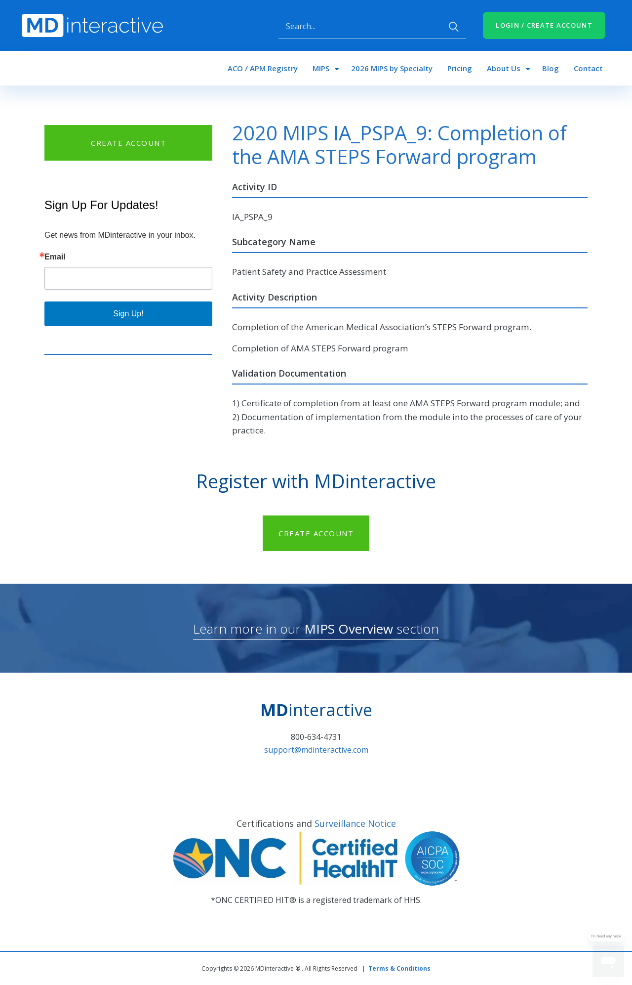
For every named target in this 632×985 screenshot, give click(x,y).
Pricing (459, 68)
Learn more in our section (316, 629)
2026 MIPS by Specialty (392, 68)
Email (55, 257)
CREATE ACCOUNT (128, 143)
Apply (453, 26)
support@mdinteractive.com (316, 749)
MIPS (321, 68)
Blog (550, 68)
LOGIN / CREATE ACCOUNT (544, 25)
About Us (503, 68)
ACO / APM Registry (263, 68)
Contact (588, 68)
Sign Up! (128, 313)
